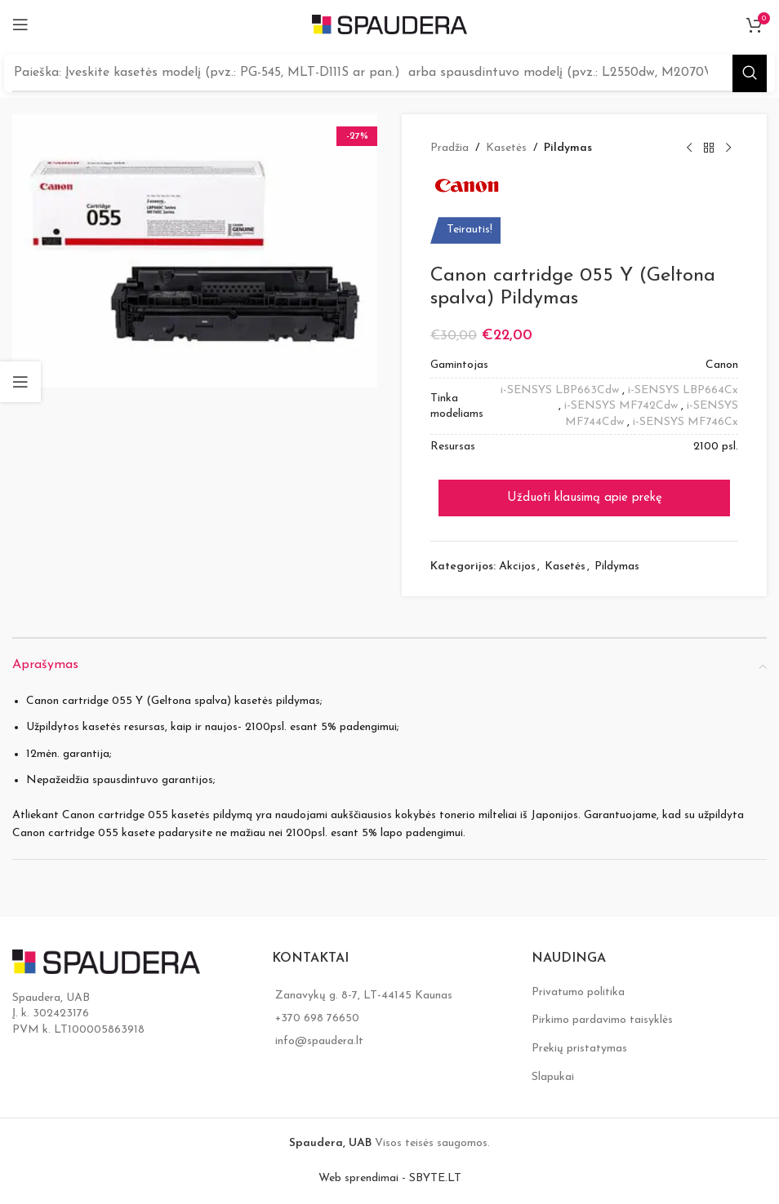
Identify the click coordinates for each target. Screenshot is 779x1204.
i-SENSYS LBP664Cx (683, 390)
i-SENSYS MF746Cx (685, 422)
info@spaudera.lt (319, 1041)
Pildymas (568, 148)
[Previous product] (689, 148)
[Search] (389, 73)
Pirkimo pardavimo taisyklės (602, 1020)
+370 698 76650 (317, 1018)
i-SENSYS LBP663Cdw (560, 390)
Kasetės (506, 148)
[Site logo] (389, 24)
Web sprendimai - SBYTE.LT (389, 1178)
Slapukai (553, 1077)
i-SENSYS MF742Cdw (621, 406)
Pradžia (449, 148)
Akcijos (517, 566)
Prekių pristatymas (579, 1048)
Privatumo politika (578, 992)
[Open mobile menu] (20, 24)
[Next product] (728, 148)
